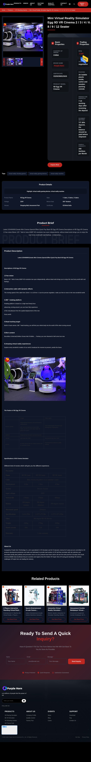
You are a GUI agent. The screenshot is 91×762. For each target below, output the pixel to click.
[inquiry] (24, 700)
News (49, 715)
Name (8, 657)
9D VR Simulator (10, 718)
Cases (50, 720)
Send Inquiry (76, 661)
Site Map (77, 737)
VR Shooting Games (21, 10)
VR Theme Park (9, 723)
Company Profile (31, 715)
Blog (49, 718)
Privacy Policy (85, 737)
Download (72, 715)
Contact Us (72, 720)
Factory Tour (30, 720)
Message (50, 657)
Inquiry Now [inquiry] (83, 4)
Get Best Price (12, 619)
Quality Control (30, 718)
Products (10, 10)
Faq (70, 718)
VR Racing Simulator (11, 715)
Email (29, 657)
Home (3, 10)
